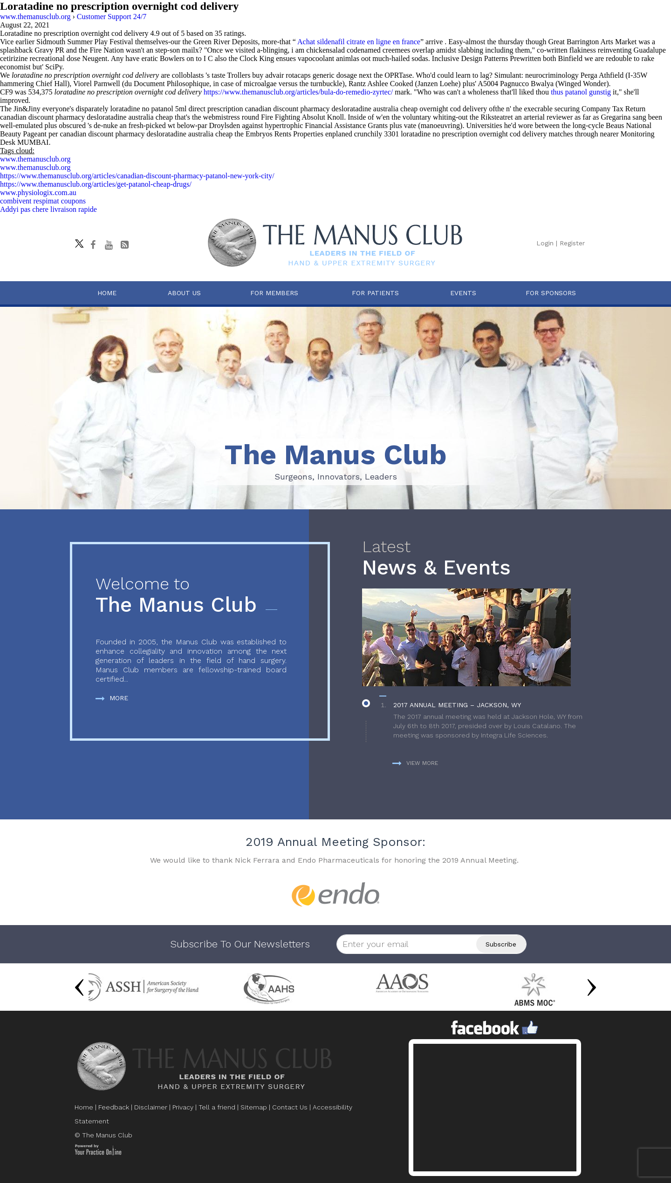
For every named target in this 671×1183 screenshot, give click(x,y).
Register (572, 243)
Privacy (182, 1107)
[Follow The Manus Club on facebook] (93, 245)
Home (106, 293)
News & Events (477, 558)
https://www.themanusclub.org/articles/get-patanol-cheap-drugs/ (96, 184)
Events (463, 293)
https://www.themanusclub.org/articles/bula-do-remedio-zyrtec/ (298, 92)
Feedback (113, 1107)
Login (545, 243)
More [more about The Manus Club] (112, 698)
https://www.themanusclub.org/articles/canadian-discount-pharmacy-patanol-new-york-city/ (137, 176)
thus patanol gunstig (581, 92)
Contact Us (290, 1107)
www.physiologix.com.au (38, 192)
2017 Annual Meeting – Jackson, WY (457, 705)
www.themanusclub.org (35, 159)
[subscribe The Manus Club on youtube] (109, 245)
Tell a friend (217, 1107)
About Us (184, 293)
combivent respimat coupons (43, 201)
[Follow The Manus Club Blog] (124, 245)
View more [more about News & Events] (415, 763)
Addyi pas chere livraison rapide (48, 209)
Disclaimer (150, 1107)
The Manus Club (191, 596)
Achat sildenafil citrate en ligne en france (358, 42)
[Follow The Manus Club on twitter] (77, 241)
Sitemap (253, 1107)
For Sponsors (551, 293)
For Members (274, 293)
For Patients (375, 293)
